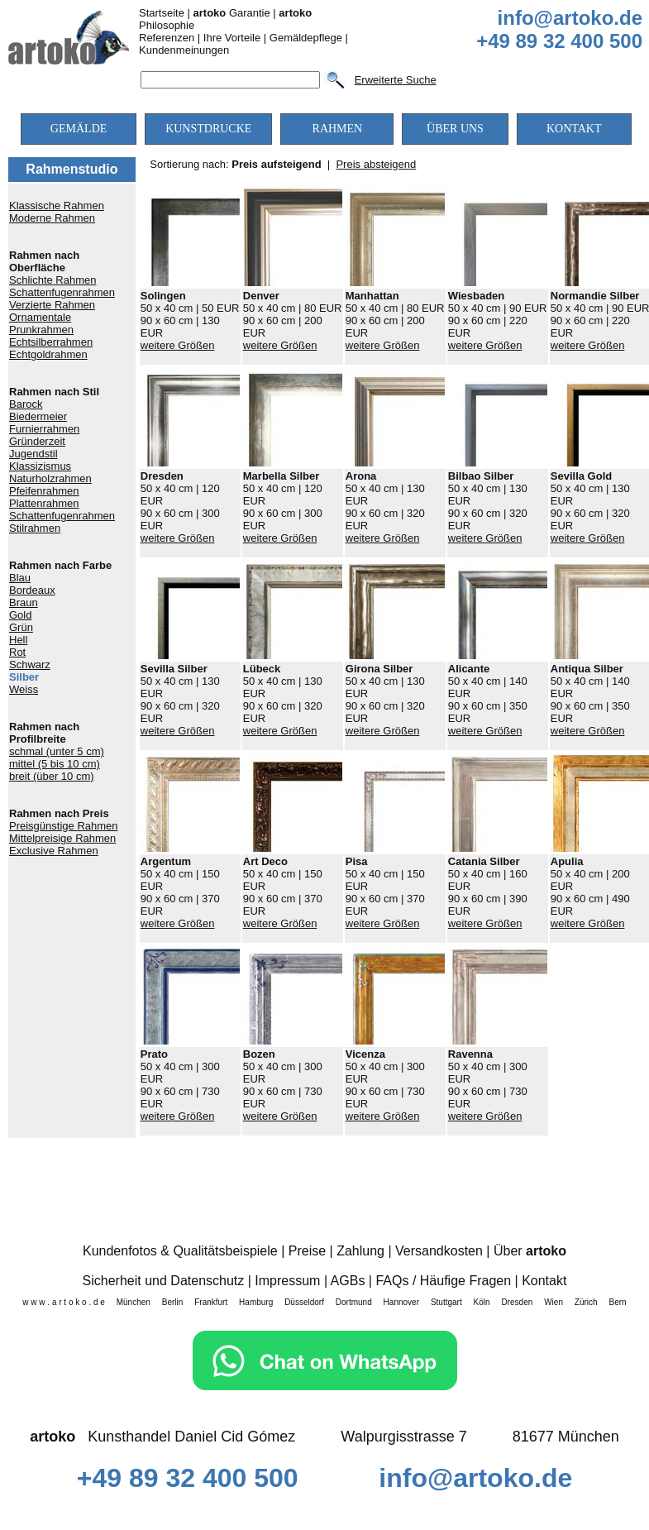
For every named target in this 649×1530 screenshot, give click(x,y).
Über (530, 1251)
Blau (20, 577)
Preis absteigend (376, 164)
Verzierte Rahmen (52, 305)
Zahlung (360, 1251)
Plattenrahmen (44, 503)
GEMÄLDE (78, 128)
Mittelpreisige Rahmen (62, 838)
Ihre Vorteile (231, 37)
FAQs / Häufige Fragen (443, 1281)
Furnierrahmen (44, 429)
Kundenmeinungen (184, 50)
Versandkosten (439, 1251)
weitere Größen (178, 345)
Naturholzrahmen (50, 478)
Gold (20, 615)
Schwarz (29, 664)
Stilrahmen (34, 528)
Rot (17, 652)
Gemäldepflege (306, 37)
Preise (307, 1251)
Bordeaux (32, 590)
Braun (23, 602)
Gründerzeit (37, 441)
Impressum (287, 1281)
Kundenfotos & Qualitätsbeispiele (180, 1251)
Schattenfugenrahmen (62, 292)
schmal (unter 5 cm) (56, 751)
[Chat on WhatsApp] (325, 1386)
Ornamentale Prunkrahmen (41, 323)
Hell (18, 640)
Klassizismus (40, 466)
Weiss (23, 689)
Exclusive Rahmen (53, 850)
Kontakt (544, 1281)
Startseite (161, 13)
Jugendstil (33, 453)
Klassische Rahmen (56, 205)
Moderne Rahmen (52, 218)
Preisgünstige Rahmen (63, 826)
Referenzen (166, 37)
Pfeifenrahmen (44, 491)
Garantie (231, 13)
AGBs (348, 1281)
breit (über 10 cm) (51, 776)
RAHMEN (338, 128)
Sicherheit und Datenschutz (164, 1281)
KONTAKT (574, 128)
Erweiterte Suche (396, 80)
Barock (25, 404)
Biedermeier (38, 416)
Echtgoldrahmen (48, 354)
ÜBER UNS (455, 128)
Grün (21, 627)
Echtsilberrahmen (51, 342)
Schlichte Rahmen (53, 280)
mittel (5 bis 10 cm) (54, 764)
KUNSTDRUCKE (208, 128)
